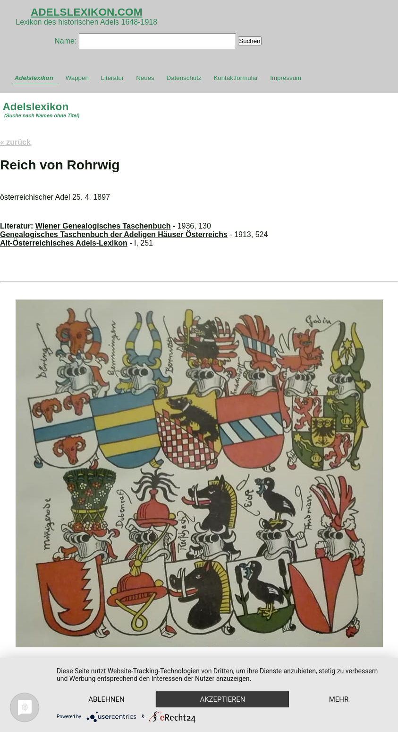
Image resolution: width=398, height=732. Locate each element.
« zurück (15, 142)
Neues (145, 77)
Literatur (112, 77)
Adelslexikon (34, 77)
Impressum (285, 77)
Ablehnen (106, 699)
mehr (339, 699)
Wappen (77, 77)
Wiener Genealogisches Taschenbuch (103, 226)
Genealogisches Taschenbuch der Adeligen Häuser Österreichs (114, 234)
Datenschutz (184, 77)
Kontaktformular (235, 77)
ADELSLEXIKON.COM (87, 12)
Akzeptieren (222, 699)
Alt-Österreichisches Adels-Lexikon (63, 243)
